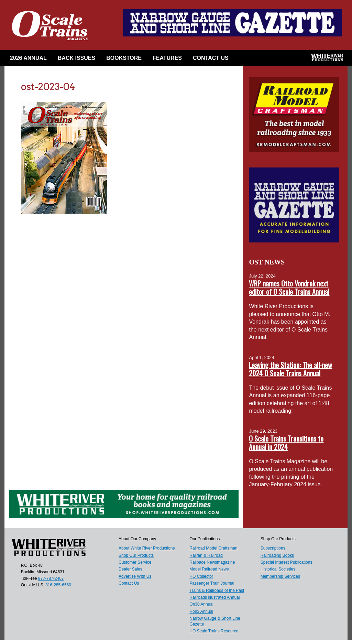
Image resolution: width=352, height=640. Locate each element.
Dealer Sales (130, 569)
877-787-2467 (51, 578)
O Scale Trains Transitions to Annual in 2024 (286, 442)
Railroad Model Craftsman (213, 548)
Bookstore (124, 58)
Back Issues (76, 58)
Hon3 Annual (201, 611)
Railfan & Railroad (206, 555)
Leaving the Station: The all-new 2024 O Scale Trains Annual (290, 369)
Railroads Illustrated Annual (214, 597)
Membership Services (280, 576)
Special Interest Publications (286, 562)
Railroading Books (277, 555)
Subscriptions (273, 548)
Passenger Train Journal (211, 583)
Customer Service (135, 562)
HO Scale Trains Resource (213, 631)
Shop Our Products (136, 555)
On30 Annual (201, 604)
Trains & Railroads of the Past (216, 590)
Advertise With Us (135, 576)
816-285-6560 (58, 585)
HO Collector (201, 576)
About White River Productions (147, 548)
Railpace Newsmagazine (212, 562)
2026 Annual (28, 58)
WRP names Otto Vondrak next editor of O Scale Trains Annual (289, 287)
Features (167, 58)
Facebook (245, 59)
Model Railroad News (209, 569)
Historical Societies (278, 569)
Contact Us (211, 58)
